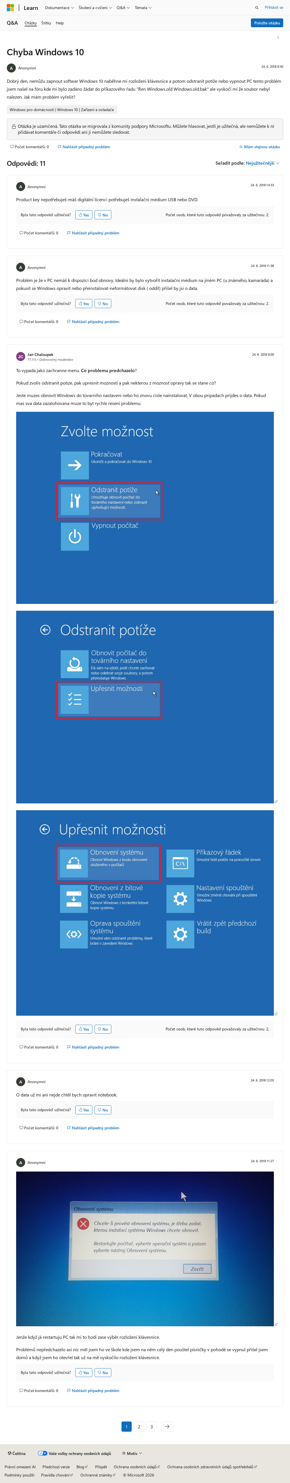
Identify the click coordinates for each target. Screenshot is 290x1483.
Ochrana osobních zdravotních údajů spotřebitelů (210, 1466)
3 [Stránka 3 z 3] (151, 1426)
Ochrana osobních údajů (135, 1466)
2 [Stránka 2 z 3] (139, 1426)
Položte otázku (267, 23)
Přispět (101, 1466)
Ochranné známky (96, 1475)
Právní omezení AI (20, 1466)
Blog (80, 1466)
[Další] (167, 1427)
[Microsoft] (10, 7)
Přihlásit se (274, 7)
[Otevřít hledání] (257, 8)
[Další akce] (278, 37)
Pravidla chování (55, 1475)
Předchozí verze (56, 1466)
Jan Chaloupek (40, 354)
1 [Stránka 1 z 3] (126, 1426)
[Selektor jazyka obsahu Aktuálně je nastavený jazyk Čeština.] (17, 1453)
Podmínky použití (19, 1475)
